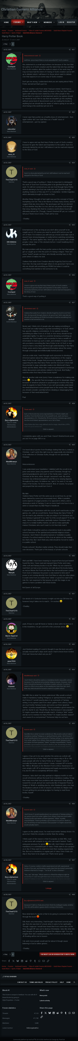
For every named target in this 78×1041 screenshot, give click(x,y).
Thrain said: (28, 409)
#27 (73, 302)
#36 (73, 804)
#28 (73, 403)
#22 (73, 112)
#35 (73, 723)
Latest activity (45, 998)
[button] (23, 22)
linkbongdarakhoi (32, 1026)
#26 (73, 275)
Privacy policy (51, 982)
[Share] (69, 49)
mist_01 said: (28, 169)
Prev (6, 44)
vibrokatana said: (30, 308)
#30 (73, 556)
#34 (73, 669)
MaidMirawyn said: (30, 675)
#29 (73, 445)
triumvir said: (28, 729)
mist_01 (6, 40)
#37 (73, 860)
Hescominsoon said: (31, 55)
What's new (32, 22)
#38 (73, 894)
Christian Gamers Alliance (22, 9)
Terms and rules (36, 982)
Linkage (49, 888)
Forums (17, 22)
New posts (43, 994)
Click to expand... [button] (48, 429)
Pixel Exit (62, 1038)
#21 (73, 49)
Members (48, 22)
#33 (73, 644)
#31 (73, 594)
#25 (73, 225)
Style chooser (9, 976)
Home (6, 22)
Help (62, 982)
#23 (73, 137)
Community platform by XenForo (32, 1038)
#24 (73, 163)
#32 (73, 619)
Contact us (22, 982)
